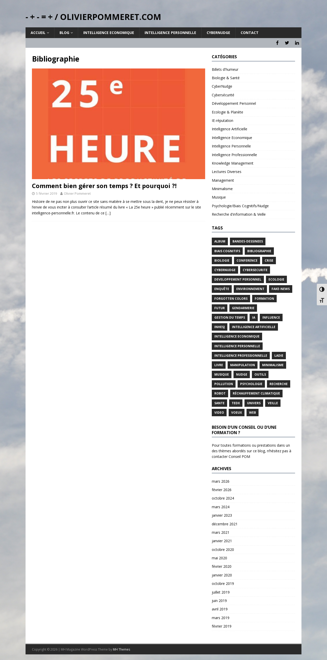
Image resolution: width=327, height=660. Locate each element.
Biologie (221, 260)
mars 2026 (220, 480)
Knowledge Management (232, 162)
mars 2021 (220, 531)
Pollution (223, 383)
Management (223, 179)
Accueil (38, 32)
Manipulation (242, 364)
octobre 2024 (223, 497)
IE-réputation (222, 120)
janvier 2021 (222, 540)
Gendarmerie (243, 307)
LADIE (278, 355)
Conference (247, 260)
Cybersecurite (255, 269)
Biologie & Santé (226, 77)
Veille (273, 402)
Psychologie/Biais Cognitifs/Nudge (240, 205)
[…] (108, 212)
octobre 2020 (223, 548)
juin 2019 (219, 600)
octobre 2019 (223, 583)
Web (252, 412)
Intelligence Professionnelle (234, 154)
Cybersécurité (223, 94)
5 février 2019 (46, 193)
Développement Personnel (234, 102)
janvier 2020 (222, 574)
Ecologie (276, 279)
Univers (254, 402)
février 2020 (221, 565)
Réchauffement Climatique (256, 393)
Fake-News (281, 288)
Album (219, 241)
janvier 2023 (222, 514)
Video (219, 412)
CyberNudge (222, 85)
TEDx (236, 402)
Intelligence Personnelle (170, 32)
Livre (218, 364)
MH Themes (121, 648)
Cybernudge (218, 32)
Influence (271, 317)
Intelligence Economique (108, 32)
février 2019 (221, 625)
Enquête (221, 288)
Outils (260, 374)
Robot (220, 393)
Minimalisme (222, 188)
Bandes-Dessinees (247, 241)
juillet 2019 (221, 591)
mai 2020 (219, 557)
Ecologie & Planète (227, 111)
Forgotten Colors (231, 298)
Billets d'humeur (225, 68)
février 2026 (221, 489)
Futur (219, 307)
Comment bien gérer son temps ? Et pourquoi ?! (104, 185)
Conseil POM (239, 456)
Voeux (236, 412)
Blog (64, 32)
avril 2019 (220, 608)
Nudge (241, 374)
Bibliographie (259, 250)
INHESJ (219, 326)
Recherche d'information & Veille (239, 213)
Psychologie (251, 383)
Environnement (250, 288)
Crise (269, 260)
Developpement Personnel (237, 279)
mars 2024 (220, 506)
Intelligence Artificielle (229, 128)
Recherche (279, 383)
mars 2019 (220, 617)
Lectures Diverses (226, 171)
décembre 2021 (225, 523)
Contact (250, 32)
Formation (264, 298)
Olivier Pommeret (77, 193)
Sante (219, 402)
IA (253, 317)
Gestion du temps (229, 317)
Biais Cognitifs (227, 250)
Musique (219, 196)
